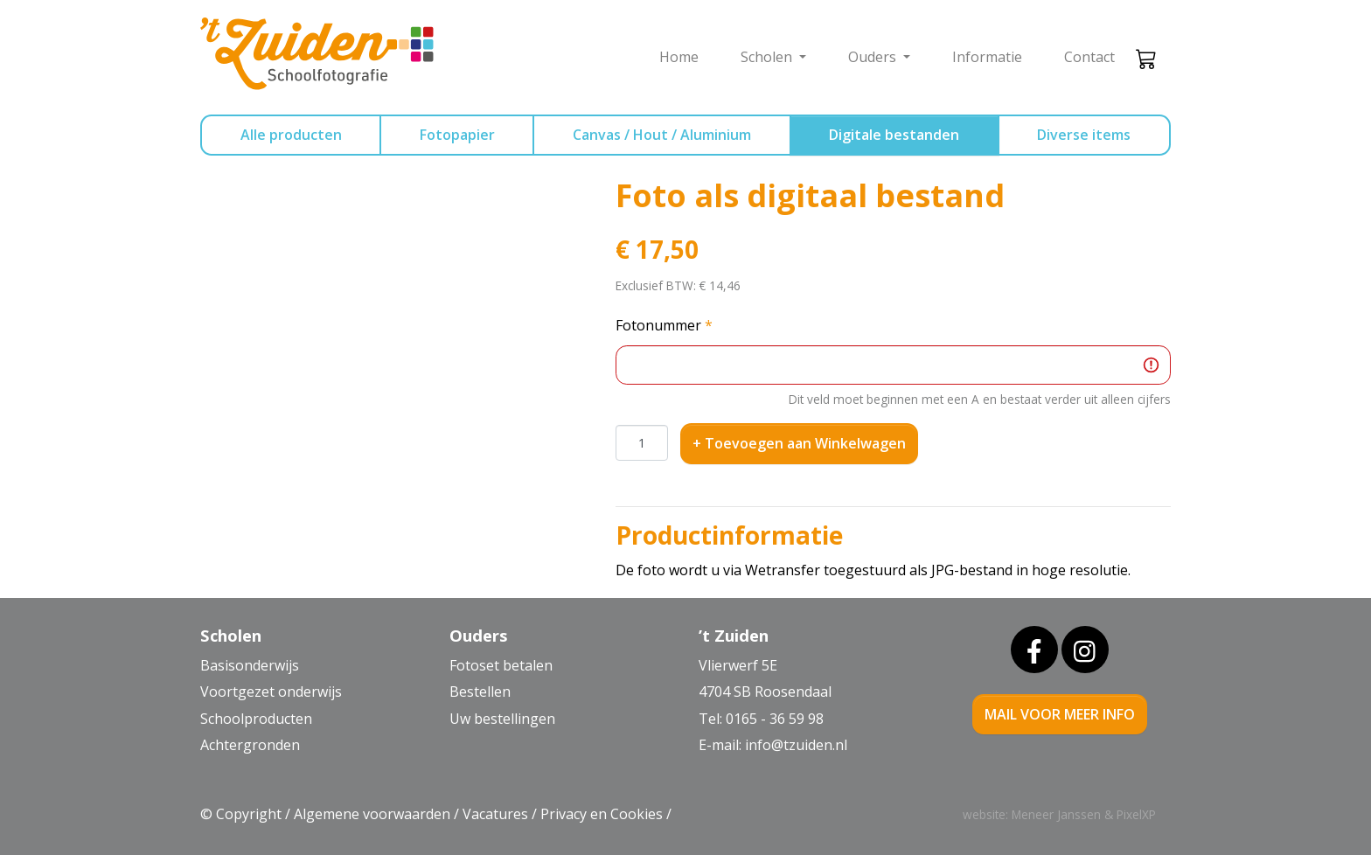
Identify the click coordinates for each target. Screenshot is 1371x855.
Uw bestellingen (502, 718)
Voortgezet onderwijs (271, 691)
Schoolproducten (256, 718)
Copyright (249, 814)
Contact (1089, 56)
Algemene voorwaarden (372, 814)
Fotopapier (457, 134)
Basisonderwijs (249, 665)
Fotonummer (664, 325)
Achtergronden (250, 744)
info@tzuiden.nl (796, 744)
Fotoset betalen (501, 665)
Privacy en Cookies (601, 814)
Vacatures (495, 814)
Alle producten (291, 134)
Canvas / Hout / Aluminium (662, 134)
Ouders (874, 56)
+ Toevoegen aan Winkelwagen (799, 443)
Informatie (987, 56)
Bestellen (480, 691)
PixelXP (1136, 814)
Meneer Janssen (1056, 814)
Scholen (768, 56)
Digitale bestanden (894, 134)
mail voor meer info (1060, 714)
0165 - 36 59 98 (775, 718)
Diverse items (1084, 134)
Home (679, 56)
